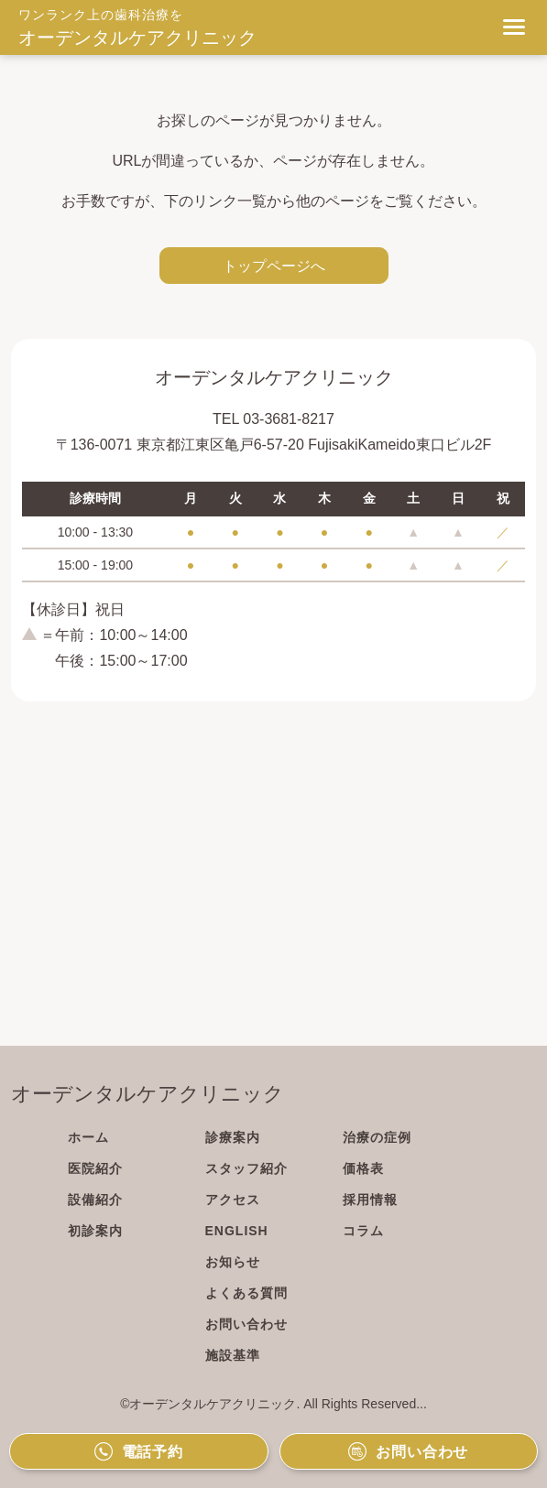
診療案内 (232, 1137)
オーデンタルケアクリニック (137, 37)
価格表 (363, 1168)
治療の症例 (377, 1137)
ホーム (88, 1137)
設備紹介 (95, 1199)
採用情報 (370, 1199)
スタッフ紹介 (246, 1168)
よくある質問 (246, 1293)
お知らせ (232, 1261)
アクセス (232, 1199)
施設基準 (232, 1355)
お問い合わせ (246, 1324)
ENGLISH (236, 1230)
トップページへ (274, 265)
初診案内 (95, 1230)
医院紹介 (95, 1168)
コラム (363, 1230)
